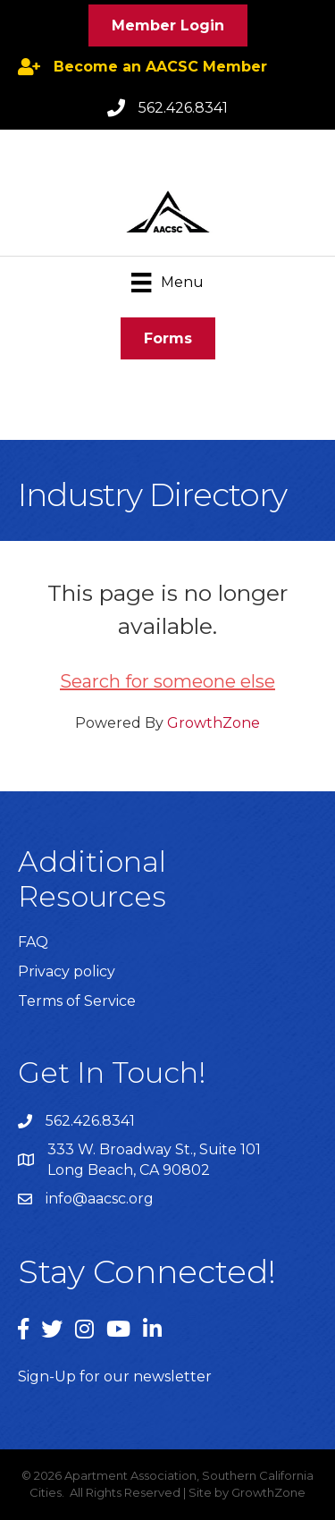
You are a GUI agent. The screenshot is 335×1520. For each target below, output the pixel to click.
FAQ (33, 941)
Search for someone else (167, 681)
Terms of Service (77, 1000)
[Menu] (167, 283)
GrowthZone (213, 722)
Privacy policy (66, 971)
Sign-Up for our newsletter (115, 1376)
